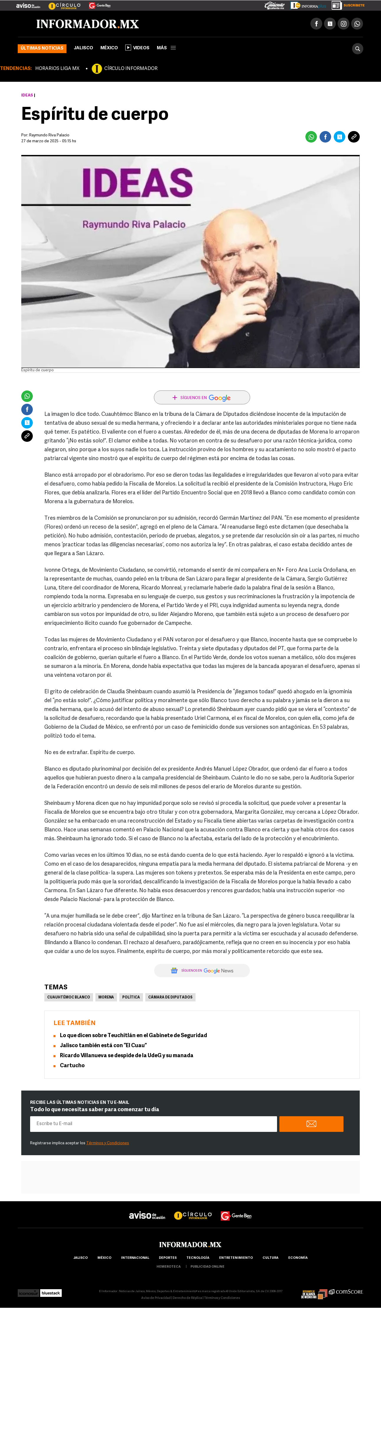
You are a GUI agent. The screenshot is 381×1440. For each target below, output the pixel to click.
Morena (106, 997)
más (166, 48)
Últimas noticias (42, 48)
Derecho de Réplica (187, 1298)
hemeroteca (169, 1267)
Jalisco (83, 48)
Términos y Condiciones (107, 1143)
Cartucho (72, 1066)
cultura (271, 1258)
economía (298, 1258)
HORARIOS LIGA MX (57, 68)
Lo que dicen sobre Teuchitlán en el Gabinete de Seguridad (133, 1036)
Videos (137, 47)
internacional (135, 1258)
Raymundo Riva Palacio (49, 135)
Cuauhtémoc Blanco (68, 997)
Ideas (27, 95)
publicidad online (207, 1267)
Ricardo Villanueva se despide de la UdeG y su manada (126, 1056)
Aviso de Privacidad (156, 1298)
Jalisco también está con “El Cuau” (103, 1046)
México (109, 48)
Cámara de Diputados (170, 997)
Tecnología (197, 1258)
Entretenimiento (236, 1258)
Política (131, 997)
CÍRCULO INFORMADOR (130, 68)
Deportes (168, 1258)
